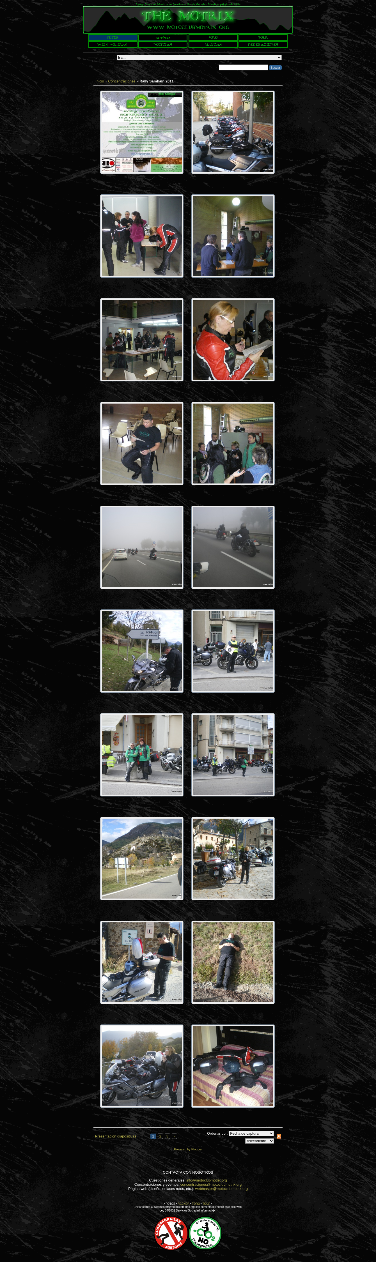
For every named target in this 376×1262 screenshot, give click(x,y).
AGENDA (183, 1203)
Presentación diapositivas (115, 1136)
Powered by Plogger (188, 1149)
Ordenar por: (217, 1133)
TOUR (206, 1203)
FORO (196, 1203)
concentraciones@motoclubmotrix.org (211, 1184)
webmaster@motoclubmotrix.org (221, 1189)
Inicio (99, 81)
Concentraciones (122, 81)
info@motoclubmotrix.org (206, 1180)
